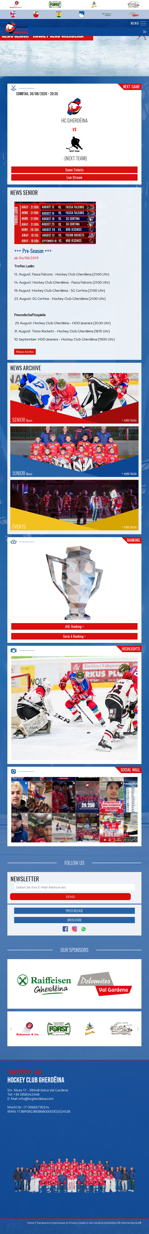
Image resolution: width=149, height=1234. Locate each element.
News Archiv (25, 351)
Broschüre (74, 920)
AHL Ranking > (74, 626)
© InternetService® (130, 1222)
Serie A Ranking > (74, 636)
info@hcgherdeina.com (36, 1098)
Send (70, 896)
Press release (74, 910)
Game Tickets (75, 169)
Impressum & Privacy (65, 1222)
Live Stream (74, 177)
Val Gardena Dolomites (102, 1222)
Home (31, 1222)
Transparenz (43, 1222)
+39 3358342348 (26, 1094)
